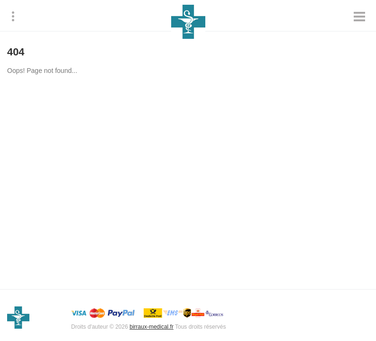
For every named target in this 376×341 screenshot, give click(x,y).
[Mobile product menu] (359, 16)
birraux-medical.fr (151, 326)
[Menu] (13, 16)
